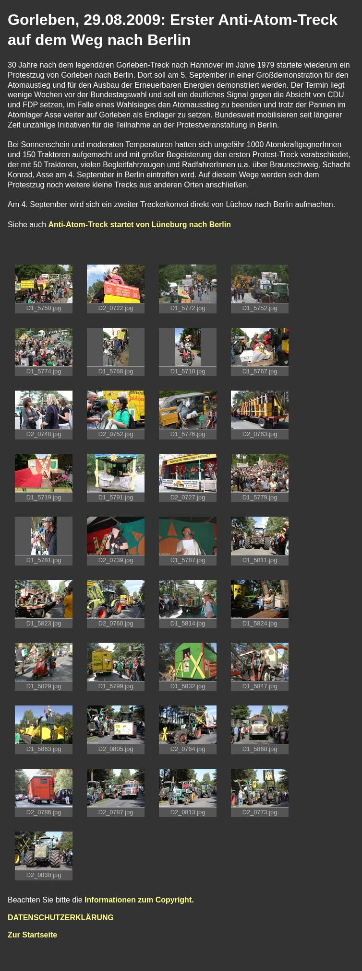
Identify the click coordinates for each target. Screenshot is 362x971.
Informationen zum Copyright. (139, 900)
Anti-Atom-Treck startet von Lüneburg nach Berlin (139, 224)
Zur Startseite (32, 935)
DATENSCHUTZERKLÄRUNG (61, 917)
